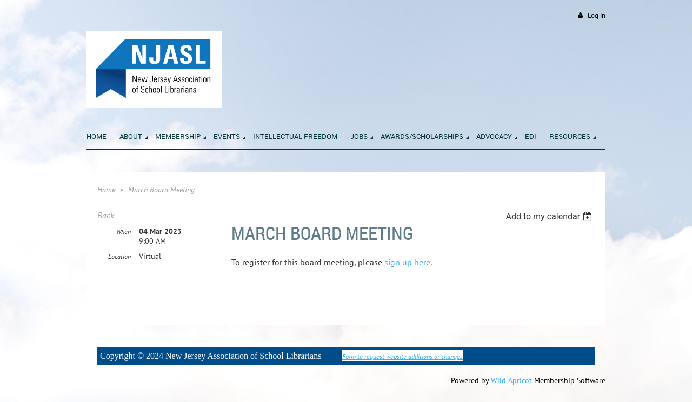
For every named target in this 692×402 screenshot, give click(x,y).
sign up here (407, 262)
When (123, 231)
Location (119, 256)
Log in (597, 15)
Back (105, 215)
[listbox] (550, 216)
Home (106, 190)
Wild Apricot (511, 380)
